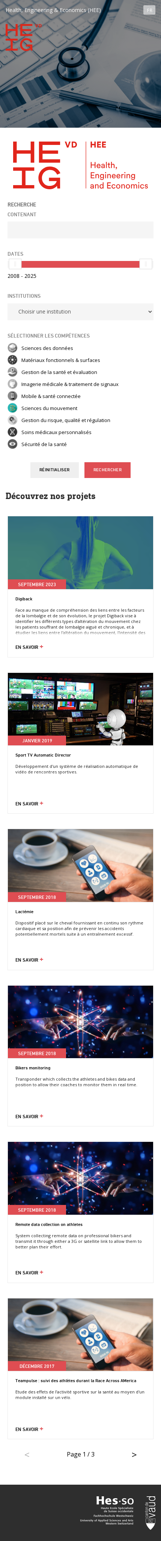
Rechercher (107, 470)
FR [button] (149, 10)
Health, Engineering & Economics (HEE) (53, 10)
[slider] (15, 264)
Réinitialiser (54, 470)
